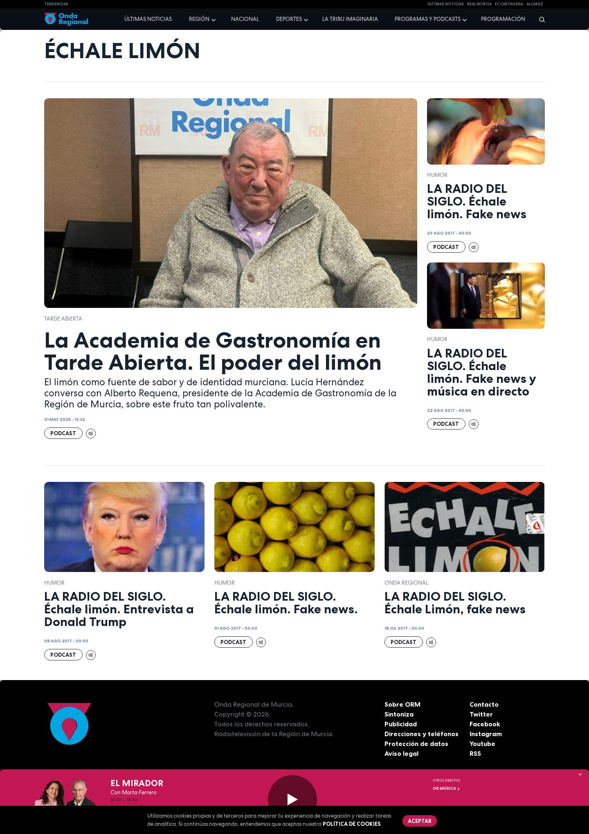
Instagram (486, 734)
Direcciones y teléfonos (421, 734)
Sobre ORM (402, 704)
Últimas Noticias (445, 4)
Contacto (484, 704)
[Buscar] (539, 19)
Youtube (482, 743)
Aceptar (420, 821)
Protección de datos (416, 743)
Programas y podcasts (428, 19)
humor (437, 175)
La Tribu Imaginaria (350, 19)
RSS (475, 753)
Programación (503, 19)
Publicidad (400, 724)
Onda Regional (406, 582)
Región (199, 19)
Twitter (481, 714)
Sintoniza (399, 714)
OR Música (446, 788)
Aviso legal (401, 753)
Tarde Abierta (63, 318)
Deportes (289, 19)
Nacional (245, 19)
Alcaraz (534, 4)
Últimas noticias (148, 19)
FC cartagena (509, 4)
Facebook (485, 724)
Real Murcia (479, 4)
